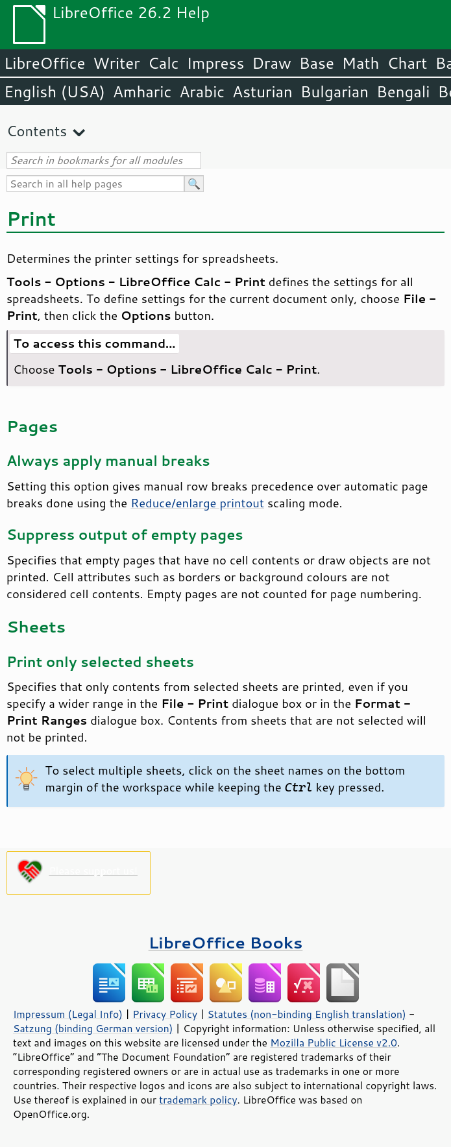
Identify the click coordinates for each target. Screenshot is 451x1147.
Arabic (202, 91)
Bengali (403, 91)
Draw (271, 63)
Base (316, 63)
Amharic (142, 91)
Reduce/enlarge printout (197, 502)
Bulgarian (334, 91)
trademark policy (198, 1100)
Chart (407, 63)
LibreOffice (44, 63)
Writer (116, 63)
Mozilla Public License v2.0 (333, 1042)
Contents (36, 131)
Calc (163, 63)
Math (361, 63)
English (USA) (54, 91)
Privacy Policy (164, 1014)
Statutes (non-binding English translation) (306, 1014)
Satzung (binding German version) (93, 1028)
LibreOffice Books (226, 942)
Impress (216, 63)
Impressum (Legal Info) (68, 1014)
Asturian (262, 91)
